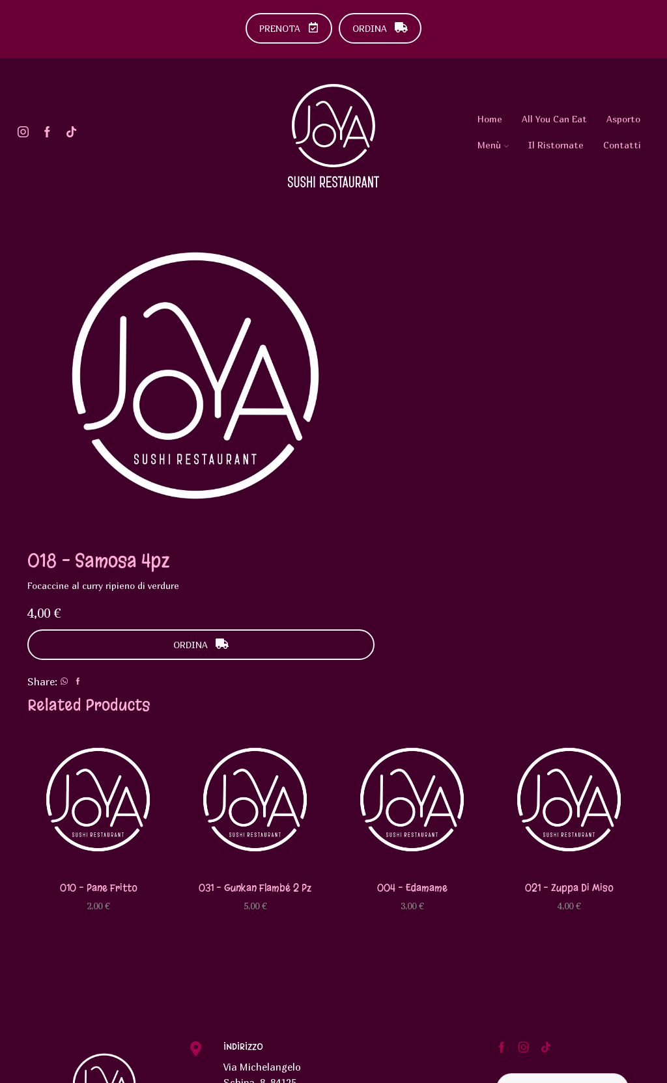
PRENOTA (289, 28)
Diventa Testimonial (562, 891)
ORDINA (380, 28)
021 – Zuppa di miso (569, 690)
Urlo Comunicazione (241, 1065)
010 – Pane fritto (98, 690)
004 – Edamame (412, 690)
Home (489, 118)
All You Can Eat (554, 118)
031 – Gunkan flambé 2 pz (255, 690)
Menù (493, 144)
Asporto (623, 118)
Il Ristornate (556, 144)
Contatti (622, 144)
